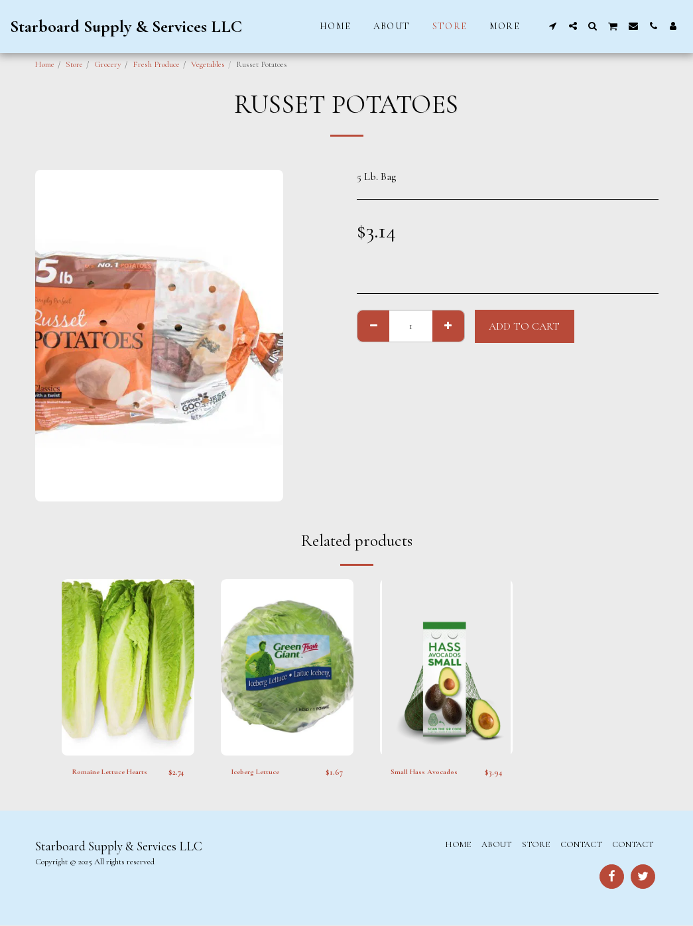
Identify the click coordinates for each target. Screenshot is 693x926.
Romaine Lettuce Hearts (114, 772)
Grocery (107, 64)
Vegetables (208, 64)
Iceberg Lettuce (259, 772)
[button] (553, 26)
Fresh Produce (156, 64)
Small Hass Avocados (427, 772)
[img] (128, 667)
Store (74, 64)
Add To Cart (524, 326)
